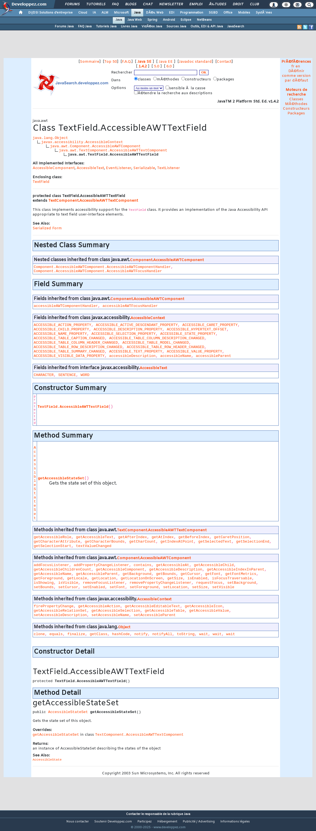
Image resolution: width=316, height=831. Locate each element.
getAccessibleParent (97, 574)
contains (143, 565)
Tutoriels (96, 4)
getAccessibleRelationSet (60, 611)
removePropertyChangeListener (160, 583)
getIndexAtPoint (177, 542)
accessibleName (175, 356)
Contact (224, 61)
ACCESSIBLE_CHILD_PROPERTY (61, 329)
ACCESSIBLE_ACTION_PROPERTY (62, 325)
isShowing (44, 583)
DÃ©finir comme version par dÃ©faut (296, 76)
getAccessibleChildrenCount (62, 569)
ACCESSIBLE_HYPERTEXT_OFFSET (197, 329)
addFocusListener (51, 565)
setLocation (175, 587)
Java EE (166, 61)
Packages (296, 113)
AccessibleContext (147, 318)
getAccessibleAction (99, 606)
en (298, 66)
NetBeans (204, 20)
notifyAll (162, 634)
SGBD (213, 13)
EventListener (118, 168)
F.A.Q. (126, 61)
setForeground (144, 587)
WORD (85, 375)
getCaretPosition (231, 537)
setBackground (241, 583)
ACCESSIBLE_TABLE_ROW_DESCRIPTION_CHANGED (78, 347)
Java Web (134, 20)
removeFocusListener (104, 583)
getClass (98, 634)
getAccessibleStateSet (61, 478)
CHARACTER (44, 375)
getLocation (104, 578)
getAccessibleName (52, 574)
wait (203, 634)
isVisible (68, 583)
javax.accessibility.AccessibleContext (82, 142)
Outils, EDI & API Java (206, 26)
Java (137, 13)
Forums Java (64, 26)
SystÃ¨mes (264, 13)
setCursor (68, 587)
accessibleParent (213, 356)
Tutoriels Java (106, 26)
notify (141, 634)
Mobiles (244, 13)
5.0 (156, 66)
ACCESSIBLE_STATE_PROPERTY (188, 334)
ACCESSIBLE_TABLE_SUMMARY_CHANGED (69, 351)
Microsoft (121, 13)
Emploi (196, 4)
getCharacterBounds (105, 542)
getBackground (137, 574)
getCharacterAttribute (57, 542)
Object (124, 627)
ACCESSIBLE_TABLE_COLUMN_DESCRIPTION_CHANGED (156, 338)
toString (186, 634)
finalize (76, 634)
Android (169, 20)
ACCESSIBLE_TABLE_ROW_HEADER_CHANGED (165, 347)
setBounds (44, 587)
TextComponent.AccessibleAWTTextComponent (93, 200)
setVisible (223, 587)
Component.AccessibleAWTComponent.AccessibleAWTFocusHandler (98, 271)
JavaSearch (235, 26)
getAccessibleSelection (116, 611)
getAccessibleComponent (120, 569)
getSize (175, 578)
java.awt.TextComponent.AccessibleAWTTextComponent (113, 150)
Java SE (144, 61)
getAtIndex (163, 537)
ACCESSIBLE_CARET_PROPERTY (210, 325)
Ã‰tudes (217, 4)
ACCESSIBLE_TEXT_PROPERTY (135, 351)
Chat (147, 4)
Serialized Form (47, 228)
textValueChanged (93, 546)
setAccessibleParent (155, 615)
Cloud (82, 13)
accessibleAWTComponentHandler (66, 306)
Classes (296, 99)
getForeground (48, 578)
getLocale (77, 578)
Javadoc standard (195, 61)
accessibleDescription (132, 356)
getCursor (190, 574)
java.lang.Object (50, 138)
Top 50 (110, 61)
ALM (104, 13)
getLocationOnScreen (142, 578)
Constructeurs (296, 108)
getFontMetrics (240, 574)
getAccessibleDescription (175, 569)
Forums (72, 4)
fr (292, 66)
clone (39, 634)
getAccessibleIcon (203, 606)
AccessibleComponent (54, 168)
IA (94, 13)
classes (143, 79)
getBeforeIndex (193, 537)
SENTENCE (67, 375)
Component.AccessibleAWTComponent (167, 260)
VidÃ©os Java (152, 26)
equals (56, 634)
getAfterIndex (132, 537)
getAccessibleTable (165, 611)
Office (228, 13)
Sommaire (89, 61)
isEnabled (197, 578)
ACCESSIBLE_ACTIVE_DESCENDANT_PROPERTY (137, 325)
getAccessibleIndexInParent (235, 569)
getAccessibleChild (214, 565)
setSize (200, 587)
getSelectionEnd (252, 542)
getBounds (166, 574)
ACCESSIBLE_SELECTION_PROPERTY (124, 334)
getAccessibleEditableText (152, 606)
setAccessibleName (110, 615)
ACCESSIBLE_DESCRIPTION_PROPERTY (128, 329)
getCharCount (142, 542)
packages (224, 79)
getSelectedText (214, 542)
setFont (117, 587)
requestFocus (209, 583)
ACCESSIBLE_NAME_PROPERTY (60, 334)
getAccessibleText (95, 537)
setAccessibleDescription (60, 615)
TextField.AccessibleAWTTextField (73, 407)
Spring (152, 20)
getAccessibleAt (172, 565)
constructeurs (196, 79)
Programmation (191, 13)
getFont (213, 574)
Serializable (144, 168)
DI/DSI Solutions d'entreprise (50, 13)
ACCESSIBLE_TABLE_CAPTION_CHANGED (69, 338)
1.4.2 (142, 66)
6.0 (169, 66)
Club (254, 4)
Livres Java (129, 26)
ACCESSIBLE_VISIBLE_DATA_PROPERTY (69, 356)
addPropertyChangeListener (101, 565)
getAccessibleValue (209, 611)
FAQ (115, 4)
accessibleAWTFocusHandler (130, 306)
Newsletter (171, 4)
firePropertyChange (54, 606)
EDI (171, 13)
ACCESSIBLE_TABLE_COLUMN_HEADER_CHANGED (76, 343)
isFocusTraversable (232, 578)
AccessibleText (90, 168)
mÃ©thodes (166, 79)
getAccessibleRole (52, 537)
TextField (41, 182)
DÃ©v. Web (154, 13)
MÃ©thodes (296, 104)
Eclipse (186, 20)
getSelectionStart (52, 546)
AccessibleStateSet (35, 483)
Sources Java (176, 26)
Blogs (131, 4)
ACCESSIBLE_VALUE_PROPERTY (194, 351)
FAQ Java (85, 26)
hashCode (121, 634)
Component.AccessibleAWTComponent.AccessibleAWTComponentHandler (102, 267)
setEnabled (94, 587)
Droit (238, 4)
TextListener (168, 168)
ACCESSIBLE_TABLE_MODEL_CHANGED (155, 343)
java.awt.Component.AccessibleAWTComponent (95, 146)
